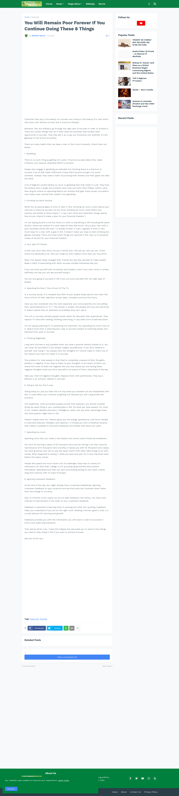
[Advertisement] (67, 79)
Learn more (27, 780)
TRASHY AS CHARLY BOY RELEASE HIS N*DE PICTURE (141, 42)
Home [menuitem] (49, 4)
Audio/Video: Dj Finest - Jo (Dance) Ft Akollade (143, 53)
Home (27, 17)
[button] (149, 3)
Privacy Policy (150, 792)
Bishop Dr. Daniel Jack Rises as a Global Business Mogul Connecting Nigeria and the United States (143, 68)
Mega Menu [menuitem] (74, 4)
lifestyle (43, 619)
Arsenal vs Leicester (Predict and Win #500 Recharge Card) (143, 103)
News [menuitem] (59, 4)
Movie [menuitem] (102, 4)
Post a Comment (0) (67, 657)
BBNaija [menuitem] (90, 4)
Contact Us (135, 792)
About (124, 792)
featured (35, 17)
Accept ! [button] (12, 788)
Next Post (107, 666)
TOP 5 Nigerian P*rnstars (139, 79)
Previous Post (29, 666)
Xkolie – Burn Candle (142, 90)
